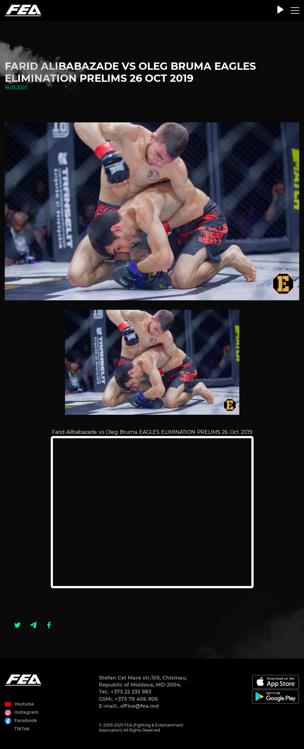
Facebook (25, 720)
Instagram (26, 712)
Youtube (24, 704)
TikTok (21, 729)
